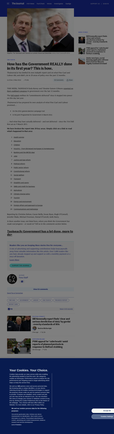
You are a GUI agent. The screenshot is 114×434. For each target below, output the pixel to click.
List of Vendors (16, 424)
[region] (57, 396)
